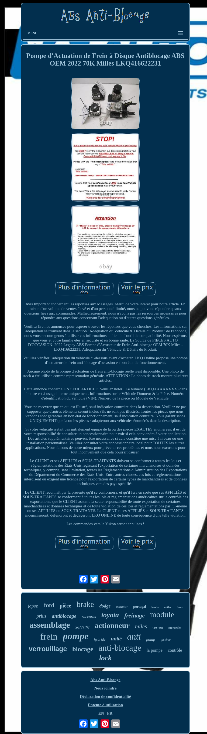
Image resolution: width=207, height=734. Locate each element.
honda (155, 607)
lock (105, 658)
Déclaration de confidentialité (105, 696)
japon (33, 606)
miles (141, 626)
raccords (89, 616)
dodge (105, 606)
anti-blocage (120, 648)
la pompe (155, 650)
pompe (75, 636)
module (162, 614)
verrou (157, 627)
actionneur (112, 625)
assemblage (50, 625)
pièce (65, 606)
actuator (122, 607)
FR (109, 713)
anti (134, 636)
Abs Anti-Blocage (105, 680)
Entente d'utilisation (105, 705)
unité (116, 638)
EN (101, 713)
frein (48, 636)
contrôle (175, 650)
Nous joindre (105, 688)
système (166, 639)
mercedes (174, 628)
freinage (134, 615)
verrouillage (48, 649)
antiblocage (64, 616)
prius (41, 616)
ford (49, 605)
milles (167, 607)
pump (150, 639)
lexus (180, 607)
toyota (110, 615)
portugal (139, 607)
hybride (100, 639)
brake (85, 604)
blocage (82, 649)
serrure (82, 627)
